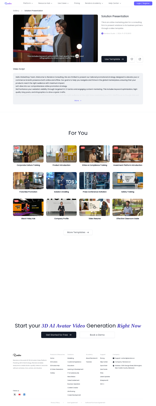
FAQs (101, 373)
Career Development (74, 395)
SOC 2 (102, 384)
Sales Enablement (73, 380)
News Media (71, 377)
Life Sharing (71, 391)
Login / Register (143, 3)
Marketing (70, 358)
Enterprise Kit (104, 380)
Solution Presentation (34, 11)
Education (70, 365)
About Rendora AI (91, 358)
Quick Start (103, 365)
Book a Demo (97, 334)
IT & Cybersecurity (73, 373)
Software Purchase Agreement (95, 403)
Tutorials (89, 362)
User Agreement (72, 403)
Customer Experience (74, 362)
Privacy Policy (55, 403)
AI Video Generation (56, 369)
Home (52, 358)
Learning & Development (75, 369)
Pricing (102, 358)
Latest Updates (105, 377)
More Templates (78, 232)
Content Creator (72, 388)
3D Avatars (53, 362)
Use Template (114, 59)
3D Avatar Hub (54, 365)
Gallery (16, 11)
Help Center (104, 362)
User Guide (103, 369)
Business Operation (73, 384)
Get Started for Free (59, 334)
